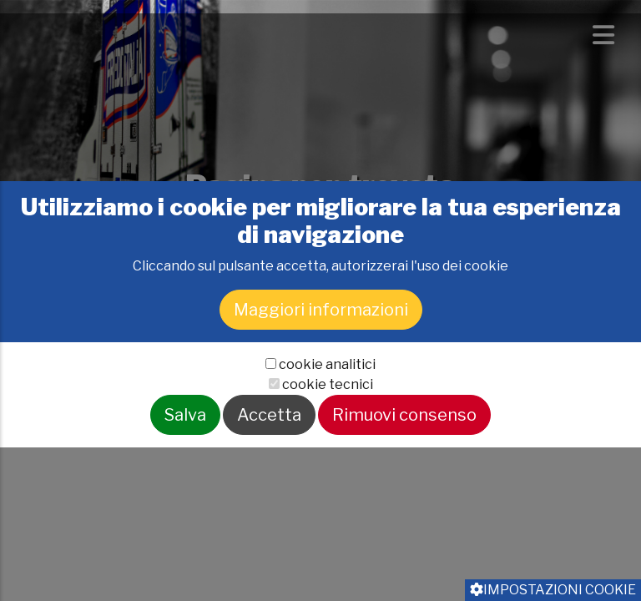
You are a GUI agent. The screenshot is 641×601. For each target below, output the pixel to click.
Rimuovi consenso (404, 458)
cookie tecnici (327, 428)
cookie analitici (327, 408)
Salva (185, 458)
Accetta (269, 458)
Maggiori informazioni (321, 353)
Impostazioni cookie (553, 590)
